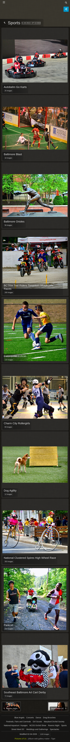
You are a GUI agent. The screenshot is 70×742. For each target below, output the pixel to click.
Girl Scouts (37, 722)
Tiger (53, 739)
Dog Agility (10, 490)
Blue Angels (19, 718)
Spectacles (54, 729)
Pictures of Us (20, 739)
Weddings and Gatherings (37, 729)
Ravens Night (53, 725)
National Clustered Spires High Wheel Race (30, 557)
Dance (38, 718)
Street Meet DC (17, 729)
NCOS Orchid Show (37, 725)
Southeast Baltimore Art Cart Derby (25, 692)
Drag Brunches (49, 718)
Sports (64, 725)
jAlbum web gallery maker (39, 739)
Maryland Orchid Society (54, 722)
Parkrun (8, 625)
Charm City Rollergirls (17, 423)
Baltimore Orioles (14, 221)
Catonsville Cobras (15, 356)
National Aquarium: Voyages (16, 725)
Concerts (30, 718)
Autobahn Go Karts (15, 87)
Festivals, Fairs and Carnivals (18, 722)
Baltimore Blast (13, 154)
